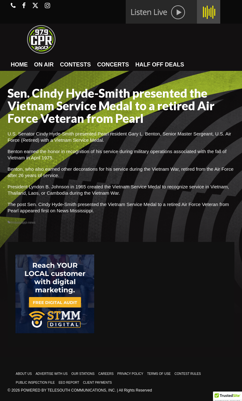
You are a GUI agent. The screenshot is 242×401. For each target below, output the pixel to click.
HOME (19, 64)
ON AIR (44, 64)
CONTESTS (75, 64)
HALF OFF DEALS (159, 64)
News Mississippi (75, 210)
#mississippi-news (23, 222)
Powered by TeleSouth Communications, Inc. (68, 390)
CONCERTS (113, 64)
